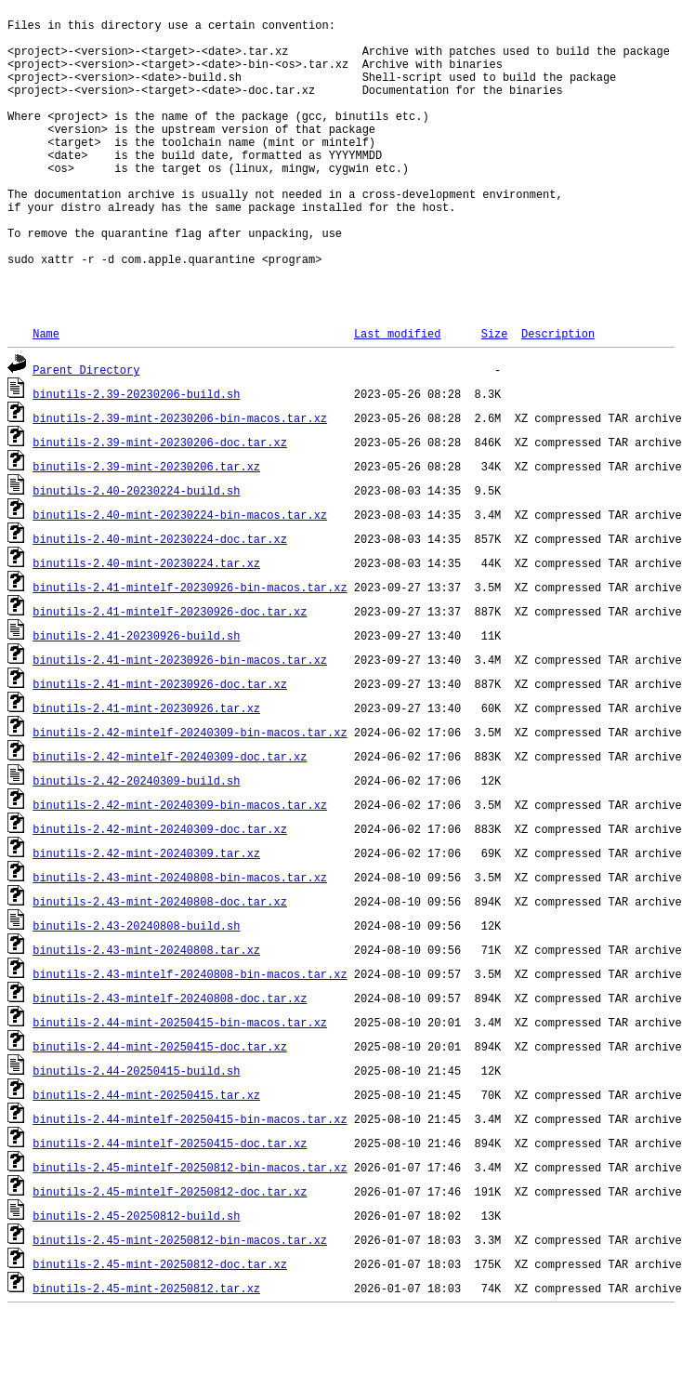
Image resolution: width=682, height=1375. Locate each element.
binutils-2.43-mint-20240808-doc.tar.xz (160, 963)
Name (46, 395)
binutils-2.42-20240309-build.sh (136, 842)
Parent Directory (86, 431)
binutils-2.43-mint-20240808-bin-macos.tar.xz (180, 938)
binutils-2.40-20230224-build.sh (136, 552)
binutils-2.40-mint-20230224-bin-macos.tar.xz (180, 576)
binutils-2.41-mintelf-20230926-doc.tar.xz (170, 673)
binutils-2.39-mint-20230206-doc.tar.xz (160, 503)
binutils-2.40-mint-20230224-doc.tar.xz (160, 600)
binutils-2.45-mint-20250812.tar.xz (146, 1349)
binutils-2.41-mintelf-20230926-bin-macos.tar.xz (190, 648)
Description (558, 395)
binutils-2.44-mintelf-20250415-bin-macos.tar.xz (190, 1180)
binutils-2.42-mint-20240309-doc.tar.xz (160, 890)
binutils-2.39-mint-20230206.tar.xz (146, 527)
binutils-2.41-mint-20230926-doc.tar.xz (160, 745)
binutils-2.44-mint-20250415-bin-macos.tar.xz (180, 1083)
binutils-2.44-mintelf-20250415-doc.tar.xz (170, 1204)
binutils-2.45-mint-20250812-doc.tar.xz (160, 1325)
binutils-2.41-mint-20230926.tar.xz (146, 769)
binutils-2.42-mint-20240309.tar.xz (146, 914)
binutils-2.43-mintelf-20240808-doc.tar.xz (170, 1059)
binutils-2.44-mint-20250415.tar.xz (146, 1156)
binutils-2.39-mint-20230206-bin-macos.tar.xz (180, 479)
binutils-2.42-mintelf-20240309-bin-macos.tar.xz (190, 793)
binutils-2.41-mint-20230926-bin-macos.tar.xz (180, 721)
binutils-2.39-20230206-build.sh (136, 455)
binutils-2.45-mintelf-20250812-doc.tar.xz (170, 1253)
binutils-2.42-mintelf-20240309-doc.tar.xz (170, 818)
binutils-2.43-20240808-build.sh (136, 987)
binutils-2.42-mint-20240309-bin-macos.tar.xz (180, 866)
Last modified (397, 395)
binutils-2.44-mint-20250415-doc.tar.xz (160, 1108)
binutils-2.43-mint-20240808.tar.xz (146, 1011)
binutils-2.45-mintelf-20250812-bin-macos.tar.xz (190, 1228)
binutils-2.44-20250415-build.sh (136, 1132)
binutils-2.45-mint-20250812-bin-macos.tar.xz (180, 1301)
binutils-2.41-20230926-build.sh (136, 697)
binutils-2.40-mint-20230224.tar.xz (146, 624)
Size (494, 395)
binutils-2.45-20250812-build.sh (136, 1277)
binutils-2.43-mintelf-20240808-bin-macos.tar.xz (190, 1035)
